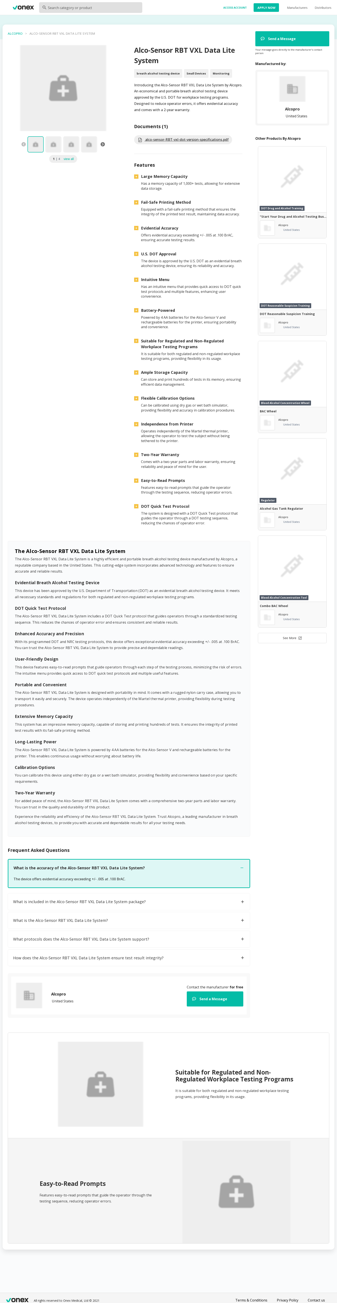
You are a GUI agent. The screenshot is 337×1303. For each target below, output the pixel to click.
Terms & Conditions (251, 1300)
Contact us (316, 1300)
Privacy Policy (287, 1300)
